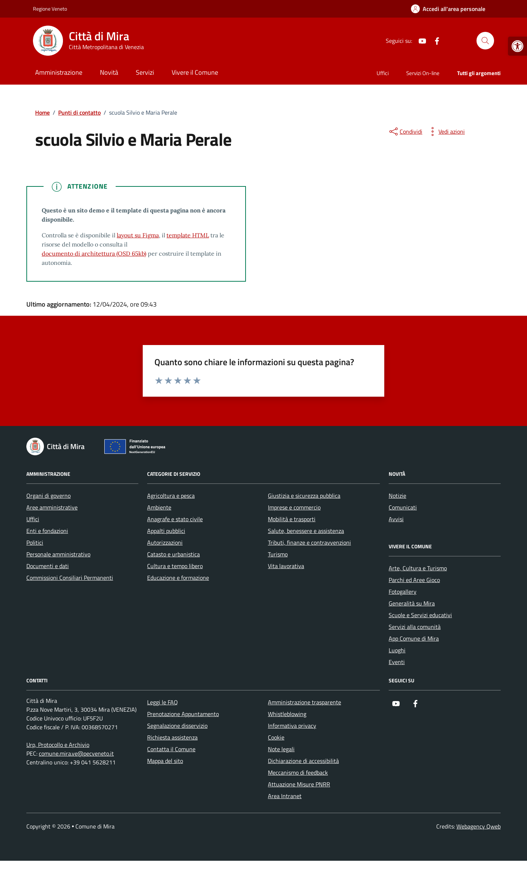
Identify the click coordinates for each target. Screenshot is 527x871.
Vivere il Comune (195, 72)
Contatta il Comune (171, 749)
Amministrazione (58, 72)
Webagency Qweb (478, 826)
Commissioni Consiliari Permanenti (69, 577)
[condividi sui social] (405, 131)
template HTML (188, 235)
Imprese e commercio (294, 507)
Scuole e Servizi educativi (420, 615)
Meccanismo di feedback (298, 772)
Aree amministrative (52, 507)
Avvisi (396, 519)
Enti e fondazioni (47, 530)
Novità (109, 72)
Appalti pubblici (166, 530)
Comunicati (403, 507)
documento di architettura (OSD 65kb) (94, 253)
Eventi (397, 661)
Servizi (145, 72)
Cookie (276, 737)
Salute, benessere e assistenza (306, 530)
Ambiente (159, 507)
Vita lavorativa (286, 565)
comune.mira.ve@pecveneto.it (76, 753)
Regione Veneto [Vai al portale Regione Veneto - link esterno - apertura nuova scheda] (50, 8)
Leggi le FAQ (162, 702)
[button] (517, 46)
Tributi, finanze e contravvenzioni (309, 542)
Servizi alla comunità (415, 626)
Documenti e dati (47, 565)
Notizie (397, 495)
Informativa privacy (292, 725)
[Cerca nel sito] (485, 40)
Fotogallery (402, 591)
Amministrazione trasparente (304, 702)
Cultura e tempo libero (175, 565)
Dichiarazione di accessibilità (303, 760)
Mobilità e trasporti (291, 519)
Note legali (281, 749)
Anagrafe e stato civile (175, 519)
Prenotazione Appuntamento (183, 713)
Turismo (278, 554)
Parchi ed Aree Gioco (414, 579)
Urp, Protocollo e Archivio (57, 744)
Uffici (383, 73)
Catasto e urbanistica (173, 554)
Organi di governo (48, 495)
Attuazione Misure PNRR (299, 784)
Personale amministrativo (58, 554)
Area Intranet (285, 796)
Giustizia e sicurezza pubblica (304, 495)
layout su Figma (138, 235)
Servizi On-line (423, 73)
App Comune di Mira (414, 638)
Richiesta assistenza (172, 737)
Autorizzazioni (165, 542)
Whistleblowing (287, 713)
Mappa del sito (165, 760)
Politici (34, 542)
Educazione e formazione (178, 577)
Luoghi (397, 650)
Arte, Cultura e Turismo (418, 568)
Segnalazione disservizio (177, 725)
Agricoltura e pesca (171, 495)
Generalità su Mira (412, 603)
